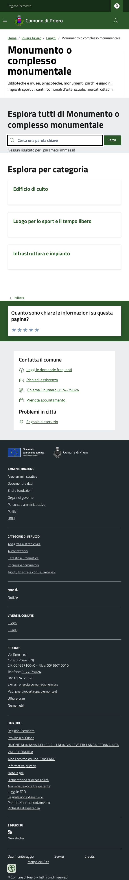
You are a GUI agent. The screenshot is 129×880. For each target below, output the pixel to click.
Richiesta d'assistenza (24, 808)
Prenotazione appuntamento (29, 802)
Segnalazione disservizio (25, 797)
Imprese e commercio (23, 565)
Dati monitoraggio (21, 856)
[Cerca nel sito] (114, 20)
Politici (12, 511)
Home (12, 38)
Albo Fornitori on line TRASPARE (31, 758)
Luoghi (51, 38)
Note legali (16, 773)
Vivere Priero (31, 38)
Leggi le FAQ (17, 791)
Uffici (11, 518)
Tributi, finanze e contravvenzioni (31, 572)
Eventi (12, 630)
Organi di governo (20, 497)
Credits (90, 856)
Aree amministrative (22, 476)
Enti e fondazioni (20, 490)
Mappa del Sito (38, 861)
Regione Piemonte (19, 6)
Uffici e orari (16, 698)
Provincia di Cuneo (21, 737)
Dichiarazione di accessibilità (28, 780)
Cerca (112, 139)
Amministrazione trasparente (29, 786)
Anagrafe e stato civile (24, 544)
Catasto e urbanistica (23, 558)
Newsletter (16, 838)
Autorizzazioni (18, 551)
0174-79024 (31, 671)
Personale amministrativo (26, 504)
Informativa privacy (22, 765)
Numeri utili (16, 705)
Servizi (59, 856)
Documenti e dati (20, 483)
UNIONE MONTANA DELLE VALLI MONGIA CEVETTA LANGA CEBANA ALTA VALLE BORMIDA (63, 748)
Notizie (13, 597)
